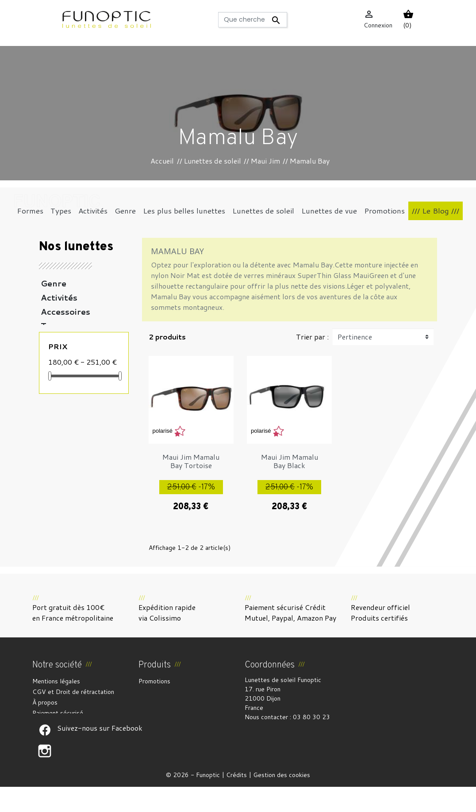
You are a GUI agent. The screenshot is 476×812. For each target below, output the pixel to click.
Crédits (236, 800)
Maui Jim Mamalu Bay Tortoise (190, 461)
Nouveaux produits (164, 691)
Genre (53, 283)
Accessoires (65, 311)
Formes (57, 396)
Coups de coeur (74, 410)
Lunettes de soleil (78, 340)
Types (53, 326)
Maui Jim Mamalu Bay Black (289, 461)
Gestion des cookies (281, 800)
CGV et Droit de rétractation (73, 691)
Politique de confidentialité (70, 723)
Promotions (154, 681)
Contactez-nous (55, 734)
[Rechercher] (252, 19)
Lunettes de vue (75, 382)
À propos (45, 702)
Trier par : (312, 337)
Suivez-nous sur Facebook (45, 755)
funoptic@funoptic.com (277, 735)
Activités (59, 297)
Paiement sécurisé (57, 713)
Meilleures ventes (163, 702)
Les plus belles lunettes (72, 361)
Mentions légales (56, 681)
